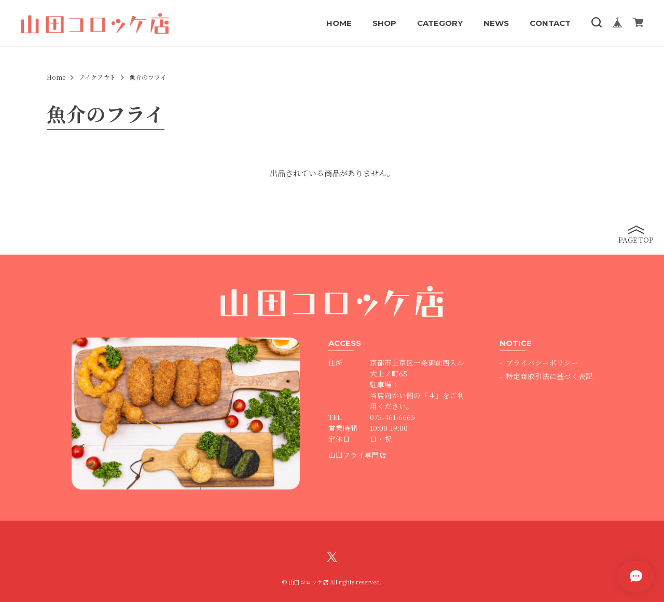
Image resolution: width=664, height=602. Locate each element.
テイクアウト (97, 77)
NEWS (496, 23)
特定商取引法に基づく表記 (549, 376)
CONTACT (550, 23)
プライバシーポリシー (542, 362)
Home (56, 77)
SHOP (384, 23)
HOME (339, 23)
